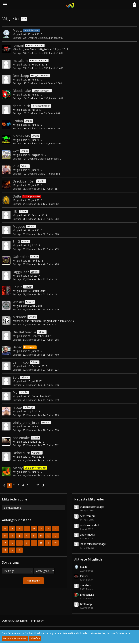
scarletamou (87, 516)
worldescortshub (90, 525)
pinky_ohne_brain (26, 422)
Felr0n (17, 287)
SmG (16, 241)
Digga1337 (21, 271)
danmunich (21, 106)
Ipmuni (18, 45)
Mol (15, 392)
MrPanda (20, 317)
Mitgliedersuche (14, 499)
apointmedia (87, 534)
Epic (16, 377)
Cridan (18, 121)
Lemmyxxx (21, 362)
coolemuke (21, 438)
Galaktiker (21, 256)
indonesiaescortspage (93, 544)
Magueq (19, 226)
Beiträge (17, 37)
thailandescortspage (92, 506)
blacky (18, 468)
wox (16, 151)
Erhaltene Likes (35, 37)
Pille (16, 166)
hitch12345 (21, 136)
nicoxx (17, 407)
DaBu (17, 196)
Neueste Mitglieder (89, 499)
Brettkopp (21, 75)
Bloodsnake (22, 90)
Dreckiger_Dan (24, 181)
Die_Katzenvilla (24, 332)
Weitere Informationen (14, 638)
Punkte (52, 37)
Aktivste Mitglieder (89, 559)
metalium (20, 60)
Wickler (18, 302)
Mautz (17, 30)
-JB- (15, 211)
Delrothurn (21, 453)
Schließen (35, 638)
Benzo (17, 347)
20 (37, 485)
